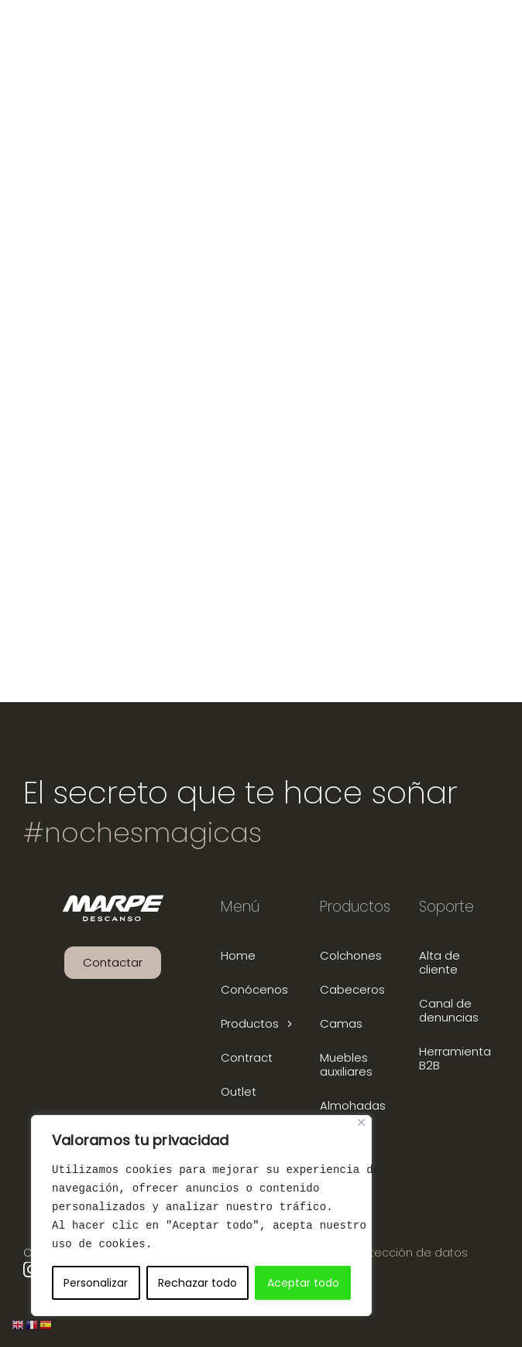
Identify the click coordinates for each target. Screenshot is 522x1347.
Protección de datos (410, 1252)
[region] (201, 1215)
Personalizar (96, 1283)
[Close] (361, 1122)
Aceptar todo (303, 1283)
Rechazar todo (197, 1283)
